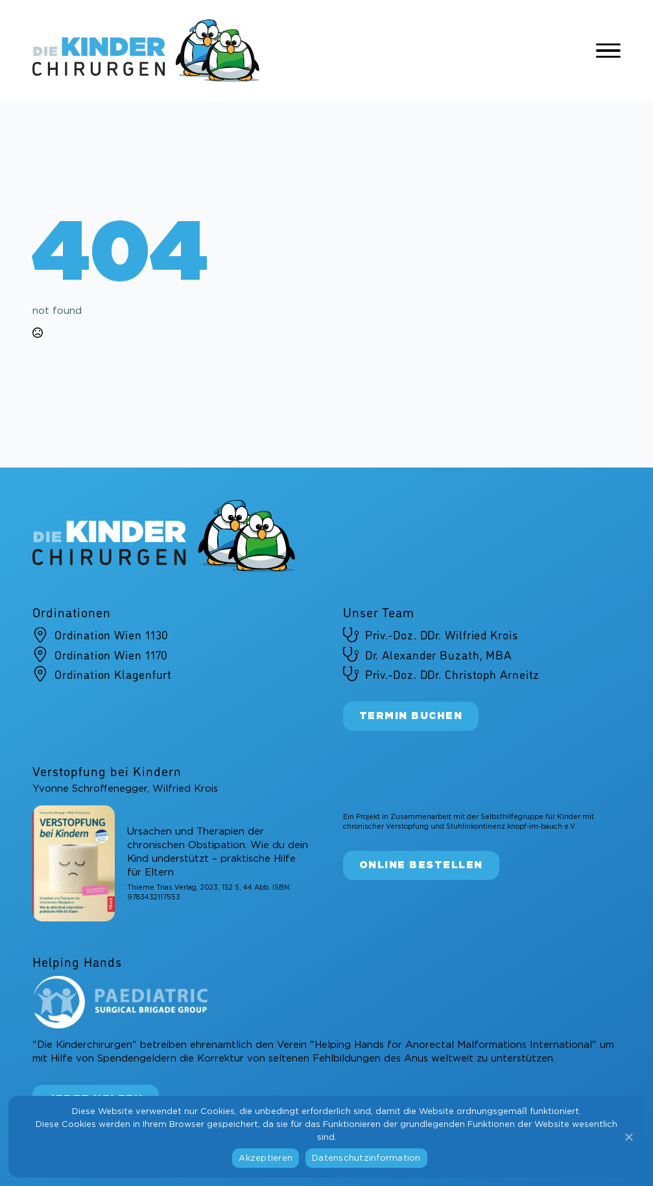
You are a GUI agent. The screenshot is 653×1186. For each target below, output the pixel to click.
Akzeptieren (265, 1158)
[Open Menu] (608, 50)
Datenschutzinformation (366, 1158)
